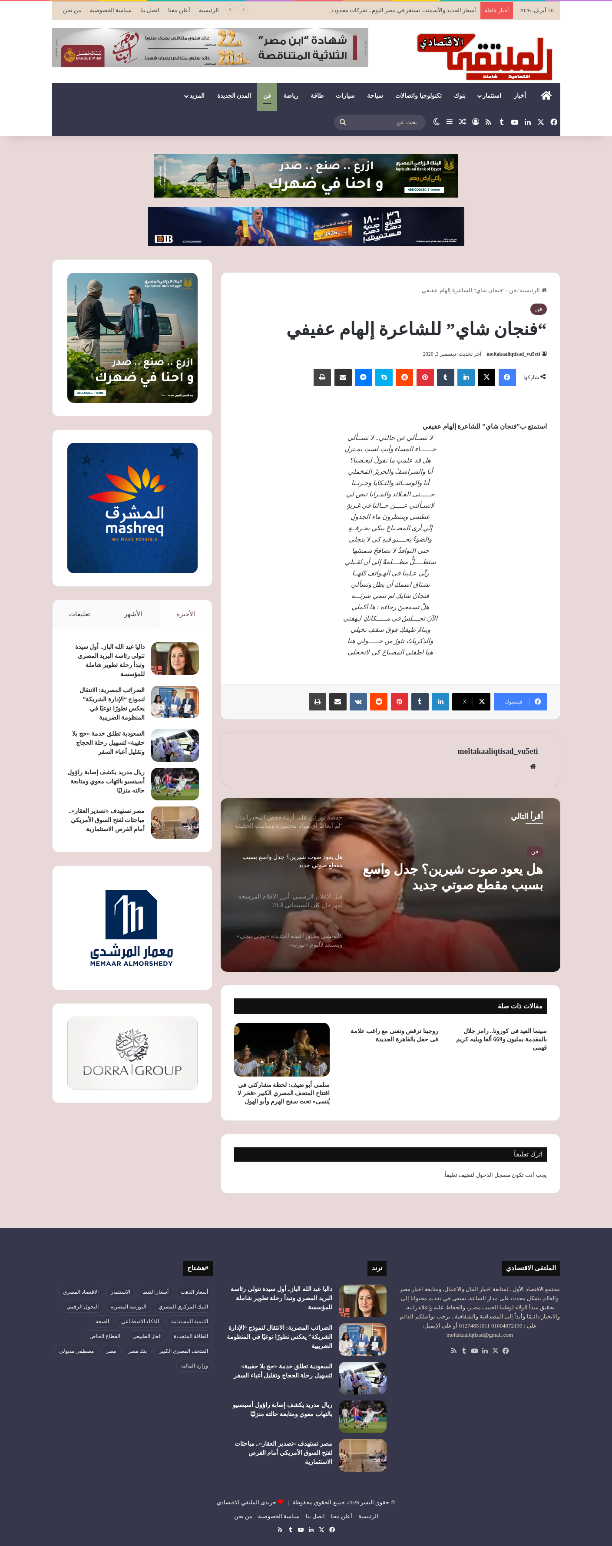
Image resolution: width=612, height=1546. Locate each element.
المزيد (197, 95)
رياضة (290, 95)
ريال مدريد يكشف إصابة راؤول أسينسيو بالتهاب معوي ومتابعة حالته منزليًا (106, 781)
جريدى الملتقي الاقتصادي (246, 1502)
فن (267, 95)
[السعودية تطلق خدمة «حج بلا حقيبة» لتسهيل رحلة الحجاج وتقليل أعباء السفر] (175, 745)
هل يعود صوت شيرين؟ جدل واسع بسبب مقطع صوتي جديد (453, 877)
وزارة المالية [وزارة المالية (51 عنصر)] (194, 1366)
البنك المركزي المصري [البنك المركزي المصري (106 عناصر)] (183, 1307)
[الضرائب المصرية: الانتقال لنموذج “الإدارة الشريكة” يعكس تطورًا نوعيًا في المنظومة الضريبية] (175, 702)
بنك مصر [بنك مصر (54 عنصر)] (137, 1351)
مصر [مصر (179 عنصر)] (111, 1351)
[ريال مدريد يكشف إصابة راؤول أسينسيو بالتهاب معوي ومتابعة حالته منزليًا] (175, 784)
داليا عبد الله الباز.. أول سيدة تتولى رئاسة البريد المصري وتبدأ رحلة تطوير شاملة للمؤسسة (281, 1298)
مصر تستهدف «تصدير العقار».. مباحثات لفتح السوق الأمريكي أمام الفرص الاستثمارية (107, 820)
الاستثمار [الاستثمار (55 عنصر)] (120, 1292)
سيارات (345, 95)
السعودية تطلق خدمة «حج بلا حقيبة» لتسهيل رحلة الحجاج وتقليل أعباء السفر (108, 742)
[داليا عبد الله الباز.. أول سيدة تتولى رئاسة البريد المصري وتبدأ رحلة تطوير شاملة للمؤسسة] (175, 658)
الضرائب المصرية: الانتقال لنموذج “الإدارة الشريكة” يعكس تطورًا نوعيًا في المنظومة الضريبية (279, 1337)
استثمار (492, 95)
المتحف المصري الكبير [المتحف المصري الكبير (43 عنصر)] (183, 1351)
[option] (390, 885)
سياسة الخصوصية (111, 10)
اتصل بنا (149, 10)
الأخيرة (185, 614)
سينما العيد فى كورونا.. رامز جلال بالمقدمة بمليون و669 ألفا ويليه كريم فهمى (501, 1039)
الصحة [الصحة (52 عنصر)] (102, 1321)
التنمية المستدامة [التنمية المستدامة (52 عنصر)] (189, 1321)
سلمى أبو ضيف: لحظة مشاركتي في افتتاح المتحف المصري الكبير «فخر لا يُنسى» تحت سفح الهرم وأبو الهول (284, 1093)
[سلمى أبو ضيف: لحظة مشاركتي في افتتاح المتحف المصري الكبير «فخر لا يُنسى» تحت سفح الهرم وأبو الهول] (282, 1050)
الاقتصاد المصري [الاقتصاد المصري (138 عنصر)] (81, 1292)
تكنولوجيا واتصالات (418, 95)
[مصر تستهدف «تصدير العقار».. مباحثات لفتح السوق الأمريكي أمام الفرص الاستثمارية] (175, 822)
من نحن (72, 10)
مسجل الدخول (493, 1175)
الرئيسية (209, 10)
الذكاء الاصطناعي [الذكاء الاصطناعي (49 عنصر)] (140, 1321)
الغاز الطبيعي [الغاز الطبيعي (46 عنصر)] (147, 1336)
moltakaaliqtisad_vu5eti (513, 354)
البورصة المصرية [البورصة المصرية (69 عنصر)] (128, 1307)
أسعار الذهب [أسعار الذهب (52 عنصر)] (194, 1292)
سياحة (375, 95)
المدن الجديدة (234, 95)
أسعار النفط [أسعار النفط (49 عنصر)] (155, 1292)
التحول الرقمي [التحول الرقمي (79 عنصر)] (82, 1307)
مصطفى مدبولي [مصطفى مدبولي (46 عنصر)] (76, 1351)
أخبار (520, 95)
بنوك (460, 95)
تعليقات (79, 614)
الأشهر (133, 614)
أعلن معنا (179, 10)
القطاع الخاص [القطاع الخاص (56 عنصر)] (104, 1336)
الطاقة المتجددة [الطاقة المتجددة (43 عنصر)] (191, 1336)
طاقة (317, 95)
